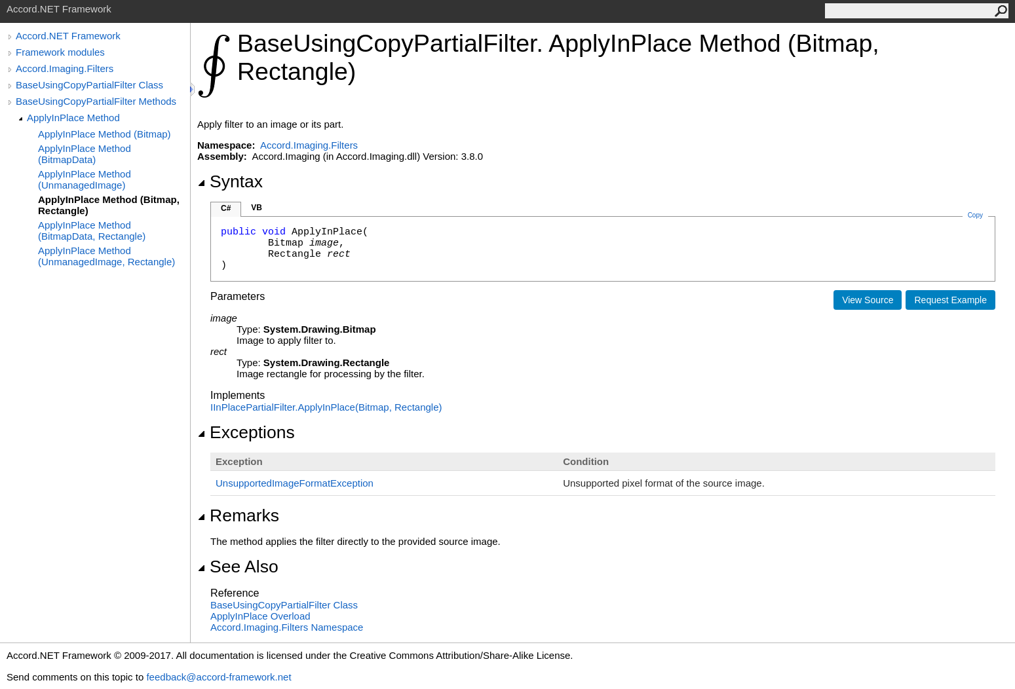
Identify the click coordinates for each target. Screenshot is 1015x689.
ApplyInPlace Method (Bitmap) (104, 134)
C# (226, 208)
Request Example (950, 300)
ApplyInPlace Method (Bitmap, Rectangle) (109, 205)
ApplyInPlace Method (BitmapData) (84, 154)
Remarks (238, 515)
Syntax (230, 181)
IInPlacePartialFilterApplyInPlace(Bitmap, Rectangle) (326, 407)
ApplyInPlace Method (73, 117)
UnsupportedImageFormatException (294, 483)
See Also (237, 566)
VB (256, 207)
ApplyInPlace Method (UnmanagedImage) (84, 179)
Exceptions (246, 432)
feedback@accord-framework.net (218, 676)
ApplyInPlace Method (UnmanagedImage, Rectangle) (106, 256)
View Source (867, 300)
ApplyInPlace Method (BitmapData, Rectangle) (91, 230)
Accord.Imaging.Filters (64, 68)
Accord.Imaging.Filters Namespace (286, 627)
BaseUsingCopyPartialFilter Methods (96, 101)
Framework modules (60, 52)
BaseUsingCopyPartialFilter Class (89, 84)
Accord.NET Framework (68, 35)
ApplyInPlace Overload (260, 616)
